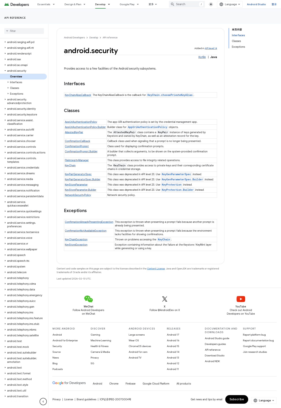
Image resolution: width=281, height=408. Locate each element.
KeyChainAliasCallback (78, 95)
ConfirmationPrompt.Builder (81, 151)
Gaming (95, 334)
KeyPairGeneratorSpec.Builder (82, 179)
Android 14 (173, 352)
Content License (156, 268)
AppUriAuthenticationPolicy (81, 122)
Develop (93, 37)
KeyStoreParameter (76, 184)
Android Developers (74, 37)
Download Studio (214, 355)
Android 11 (173, 369)
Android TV (135, 357)
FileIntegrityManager (77, 160)
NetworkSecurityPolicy (78, 195)
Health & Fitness (99, 346)
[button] (23, 42)
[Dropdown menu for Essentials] (55, 4)
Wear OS (134, 340)
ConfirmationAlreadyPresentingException (89, 222)
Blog (55, 363)
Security (57, 346)
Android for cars (138, 352)
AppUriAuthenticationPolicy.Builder (85, 127)
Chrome (113, 383)
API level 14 (211, 48)
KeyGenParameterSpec (176, 174)
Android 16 (173, 340)
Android (57, 334)
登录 (274, 4)
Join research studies (255, 352)
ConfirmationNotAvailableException (85, 230)
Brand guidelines (86, 399)
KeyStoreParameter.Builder (80, 189)
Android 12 (173, 363)
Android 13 (173, 357)
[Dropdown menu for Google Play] (139, 4)
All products (184, 383)
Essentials (44, 4)
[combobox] (187, 4)
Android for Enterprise (65, 340)
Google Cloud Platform (156, 383)
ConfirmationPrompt (77, 146)
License (68, 399)
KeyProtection (172, 184)
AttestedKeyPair (74, 132)
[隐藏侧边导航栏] (43, 401)
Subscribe (237, 399)
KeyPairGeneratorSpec (78, 174)
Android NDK (212, 361)
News (56, 357)
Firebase (130, 383)
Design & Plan (73, 4)
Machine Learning (101, 340)
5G (92, 363)
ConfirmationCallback (77, 141)
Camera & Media (100, 352)
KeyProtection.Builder (178, 189)
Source (57, 352)
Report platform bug (254, 334)
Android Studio (256, 4)
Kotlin (202, 57)
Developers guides (215, 344)
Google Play (127, 4)
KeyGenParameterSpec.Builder (182, 179)
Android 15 (173, 346)
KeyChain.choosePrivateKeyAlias (169, 95)
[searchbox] (24, 31)
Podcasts (58, 369)
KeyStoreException (76, 244)
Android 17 (173, 334)
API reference (15, 17)
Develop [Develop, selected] (100, 4)
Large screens (137, 334)
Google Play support (254, 346)
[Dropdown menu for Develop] (110, 4)
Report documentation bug (258, 340)
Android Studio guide (217, 338)
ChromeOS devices (140, 346)
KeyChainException (76, 239)
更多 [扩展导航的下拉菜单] (151, 4)
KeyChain (70, 165)
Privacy (95, 357)
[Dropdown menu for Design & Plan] (86, 4)
